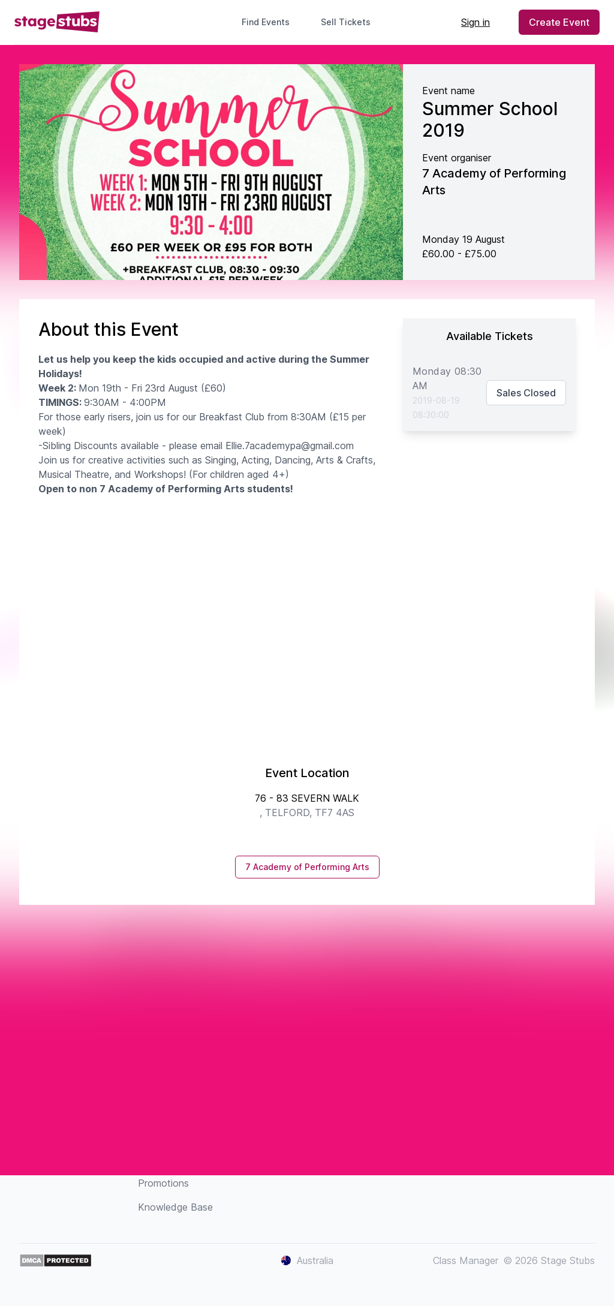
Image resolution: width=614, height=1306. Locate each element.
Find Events (266, 22)
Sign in (475, 22)
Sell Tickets (350, 22)
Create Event (559, 22)
